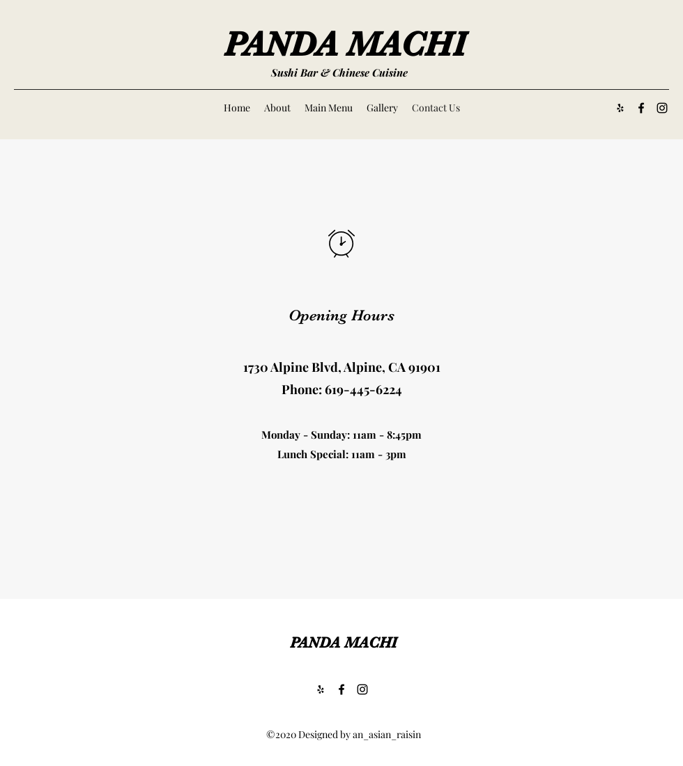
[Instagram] (662, 108)
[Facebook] (641, 108)
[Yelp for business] (620, 108)
